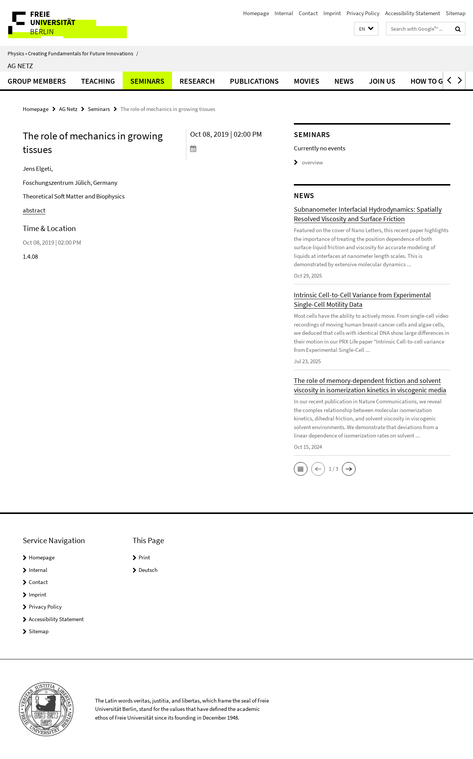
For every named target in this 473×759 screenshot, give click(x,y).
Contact (308, 13)
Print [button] (144, 557)
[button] (366, 29)
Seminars (147, 81)
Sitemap (455, 13)
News (344, 81)
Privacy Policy (363, 13)
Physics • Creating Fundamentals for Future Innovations (73, 53)
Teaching (98, 81)
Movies (306, 81)
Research (197, 81)
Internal (284, 13)
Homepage (256, 13)
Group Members (37, 81)
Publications (254, 81)
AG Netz (20, 65)
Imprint (332, 13)
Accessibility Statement (412, 13)
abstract (34, 210)
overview (308, 162)
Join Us (382, 81)
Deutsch (148, 569)
